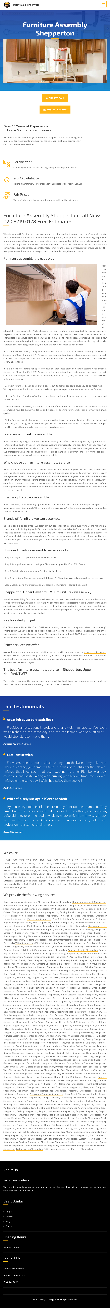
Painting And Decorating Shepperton (87, 1056)
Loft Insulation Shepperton (29, 1149)
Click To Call (55, 98)
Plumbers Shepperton (29, 1097)
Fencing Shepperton (44, 1066)
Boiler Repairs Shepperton (31, 984)
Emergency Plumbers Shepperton (46, 1094)
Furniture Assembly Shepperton (45, 1128)
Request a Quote (55, 109)
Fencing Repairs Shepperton (74, 912)
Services (9, 1216)
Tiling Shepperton (89, 936)
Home (9, 1211)
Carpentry (71, 936)
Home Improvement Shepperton (89, 902)
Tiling (6, 980)
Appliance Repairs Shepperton (83, 950)
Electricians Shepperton (39, 919)
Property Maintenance (91, 953)
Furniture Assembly (37, 1131)
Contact (10, 1226)
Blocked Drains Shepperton (17, 1073)
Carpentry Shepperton (15, 932)
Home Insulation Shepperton (74, 1145)
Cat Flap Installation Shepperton (60, 1138)
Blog (8, 1221)
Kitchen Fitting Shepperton (59, 977)
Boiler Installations (22, 953)
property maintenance (95, 652)
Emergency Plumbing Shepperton (60, 929)
